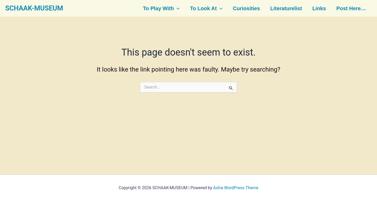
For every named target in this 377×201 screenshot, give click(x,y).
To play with (161, 8)
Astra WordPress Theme (235, 187)
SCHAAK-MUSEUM (34, 8)
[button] (177, 8)
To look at (206, 8)
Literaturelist (285, 8)
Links (318, 8)
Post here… (349, 8)
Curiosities (245, 8)
